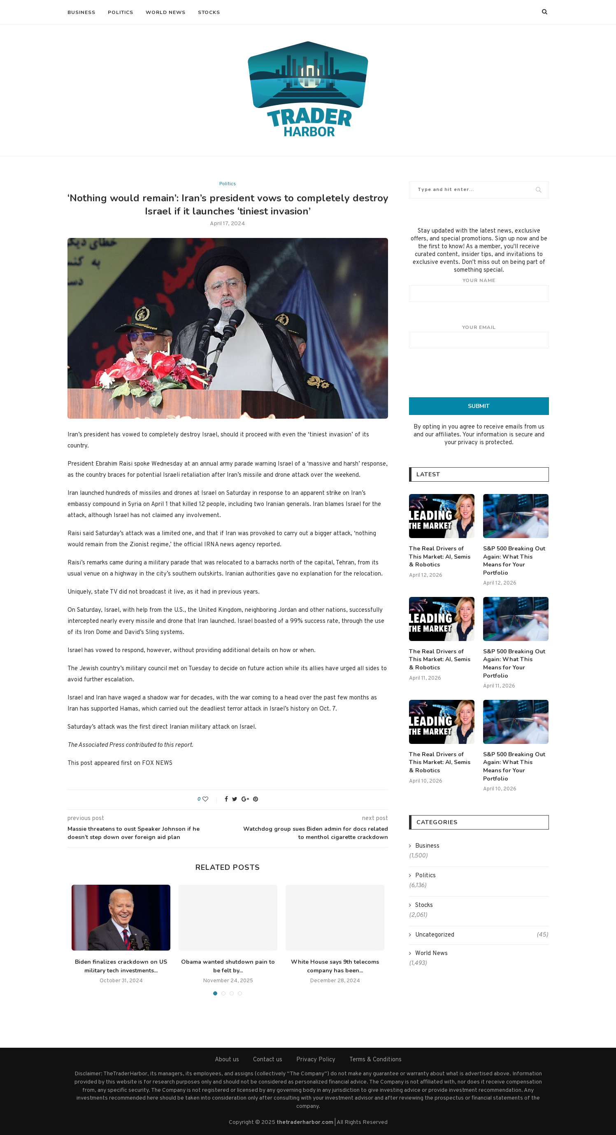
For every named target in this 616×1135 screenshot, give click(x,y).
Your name (479, 289)
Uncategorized (481, 935)
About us (227, 1060)
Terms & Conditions (375, 1060)
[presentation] (479, 373)
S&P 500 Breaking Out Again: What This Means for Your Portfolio (514, 561)
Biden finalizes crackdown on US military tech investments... (121, 966)
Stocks (209, 12)
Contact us (267, 1060)
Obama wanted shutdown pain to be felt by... (228, 966)
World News (166, 12)
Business (81, 12)
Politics (120, 12)
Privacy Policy (315, 1060)
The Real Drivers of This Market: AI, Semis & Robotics (439, 557)
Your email (479, 336)
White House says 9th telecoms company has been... (335, 966)
